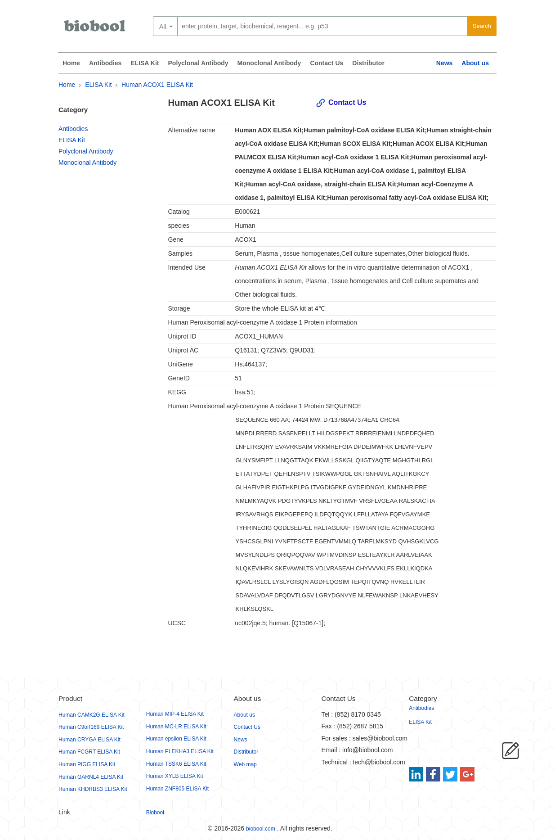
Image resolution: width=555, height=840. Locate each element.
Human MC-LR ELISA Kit (176, 726)
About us (475, 63)
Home (71, 63)
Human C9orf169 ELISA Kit (91, 727)
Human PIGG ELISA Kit (86, 764)
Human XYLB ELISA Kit (174, 776)
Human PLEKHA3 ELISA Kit (180, 751)
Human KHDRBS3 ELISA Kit (92, 789)
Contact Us (326, 63)
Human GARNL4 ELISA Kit (90, 777)
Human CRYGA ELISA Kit (89, 739)
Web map (245, 764)
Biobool (155, 812)
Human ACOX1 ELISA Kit (157, 84)
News (444, 63)
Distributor (368, 63)
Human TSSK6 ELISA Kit (176, 764)
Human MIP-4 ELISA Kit (175, 714)
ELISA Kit (144, 63)
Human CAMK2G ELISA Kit (91, 715)
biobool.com (260, 829)
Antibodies (105, 63)
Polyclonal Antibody (198, 63)
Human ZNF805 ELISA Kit (177, 789)
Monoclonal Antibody (269, 63)
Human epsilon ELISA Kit (176, 739)
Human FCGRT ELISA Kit (89, 752)
